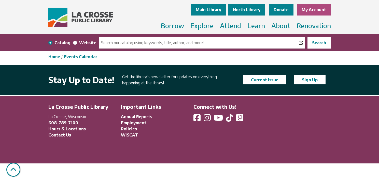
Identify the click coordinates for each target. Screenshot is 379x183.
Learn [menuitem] (256, 25)
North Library (246, 9)
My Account (314, 9)
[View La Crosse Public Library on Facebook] (197, 119)
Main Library (208, 9)
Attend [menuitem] (230, 25)
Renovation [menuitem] (314, 25)
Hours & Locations (67, 128)
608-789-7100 (63, 122)
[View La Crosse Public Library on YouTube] (219, 119)
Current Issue (264, 79)
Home (54, 56)
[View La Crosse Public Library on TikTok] (230, 119)
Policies (129, 128)
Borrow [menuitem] (172, 25)
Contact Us (59, 135)
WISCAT (129, 135)
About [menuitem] (280, 25)
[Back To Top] (13, 170)
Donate (281, 9)
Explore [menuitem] (202, 25)
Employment (133, 122)
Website (87, 42)
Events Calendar (80, 56)
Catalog (62, 42)
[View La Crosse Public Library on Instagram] (208, 119)
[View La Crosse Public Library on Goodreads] (239, 119)
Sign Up (310, 79)
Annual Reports (136, 116)
